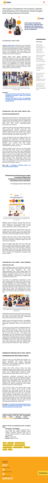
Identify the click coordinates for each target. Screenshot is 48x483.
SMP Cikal (10, 449)
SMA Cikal (5, 449)
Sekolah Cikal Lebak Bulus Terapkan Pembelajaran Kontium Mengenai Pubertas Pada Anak (40, 58)
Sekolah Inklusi (27, 447)
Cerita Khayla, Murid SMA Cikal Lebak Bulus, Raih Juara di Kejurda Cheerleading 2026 (41, 86)
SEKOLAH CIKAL (11, 443)
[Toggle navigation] (44, 2)
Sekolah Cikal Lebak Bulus (8, 445)
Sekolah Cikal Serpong (7, 447)
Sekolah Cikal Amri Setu (19, 443)
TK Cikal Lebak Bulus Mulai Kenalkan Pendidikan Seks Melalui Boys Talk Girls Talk (40, 67)
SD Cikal (4, 443)
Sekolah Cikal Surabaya (17, 447)
